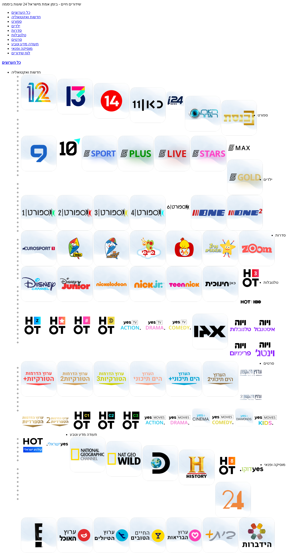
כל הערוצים (11, 62)
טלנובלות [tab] (18, 35)
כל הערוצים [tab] (20, 12)
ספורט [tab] (16, 21)
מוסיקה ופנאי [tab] (22, 48)
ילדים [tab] (15, 26)
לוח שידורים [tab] (20, 53)
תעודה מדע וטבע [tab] (25, 44)
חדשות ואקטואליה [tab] (26, 17)
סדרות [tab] (16, 30)
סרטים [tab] (16, 39)
